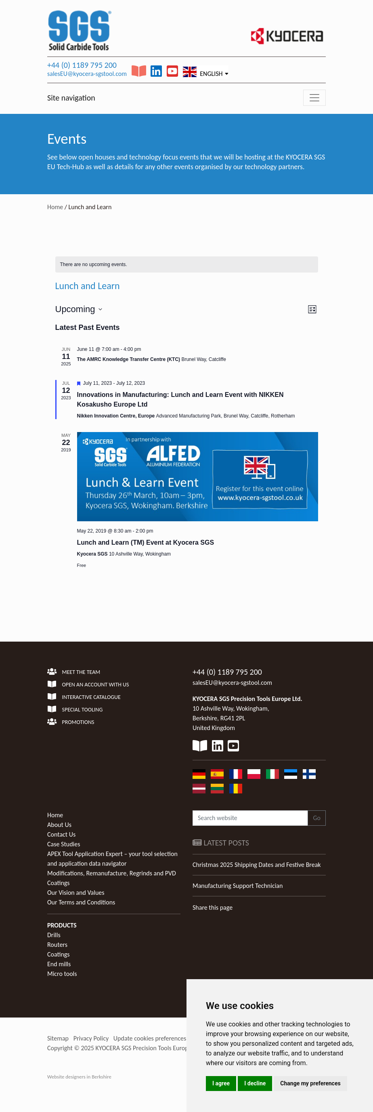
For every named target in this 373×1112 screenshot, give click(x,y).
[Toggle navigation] (314, 98)
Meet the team (73, 672)
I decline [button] (255, 1083)
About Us (59, 825)
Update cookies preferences (149, 1038)
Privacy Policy (91, 1038)
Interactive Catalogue (84, 697)
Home (55, 207)
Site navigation (71, 98)
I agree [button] (221, 1083)
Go (317, 818)
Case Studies (63, 844)
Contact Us (61, 834)
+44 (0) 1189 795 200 (82, 65)
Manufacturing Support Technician (238, 886)
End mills (59, 964)
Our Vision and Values (76, 892)
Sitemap (58, 1038)
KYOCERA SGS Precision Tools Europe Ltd (148, 1048)
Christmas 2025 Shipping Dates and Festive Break (257, 865)
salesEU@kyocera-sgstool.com (87, 74)
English (203, 71)
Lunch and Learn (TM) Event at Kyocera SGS (145, 542)
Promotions (70, 722)
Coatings (58, 954)
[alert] (186, 264)
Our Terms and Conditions (81, 902)
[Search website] (250, 818)
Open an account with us (88, 684)
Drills (54, 935)
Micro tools (62, 974)
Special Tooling (75, 709)
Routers (57, 944)
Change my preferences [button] (310, 1083)
